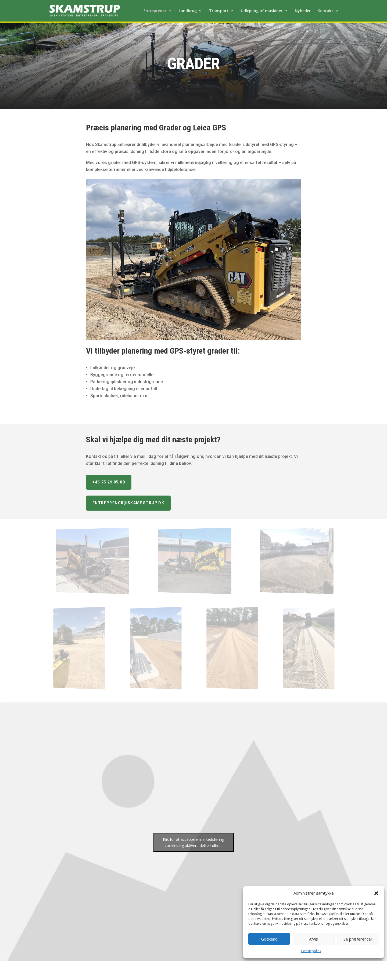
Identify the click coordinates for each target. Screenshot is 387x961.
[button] (376, 893)
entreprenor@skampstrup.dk (128, 503)
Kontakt (325, 11)
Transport (218, 11)
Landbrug (188, 11)
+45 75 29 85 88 (108, 482)
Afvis (313, 939)
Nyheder (303, 11)
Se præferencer (357, 939)
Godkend (269, 939)
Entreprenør (155, 11)
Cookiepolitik (311, 951)
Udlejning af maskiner (261, 11)
